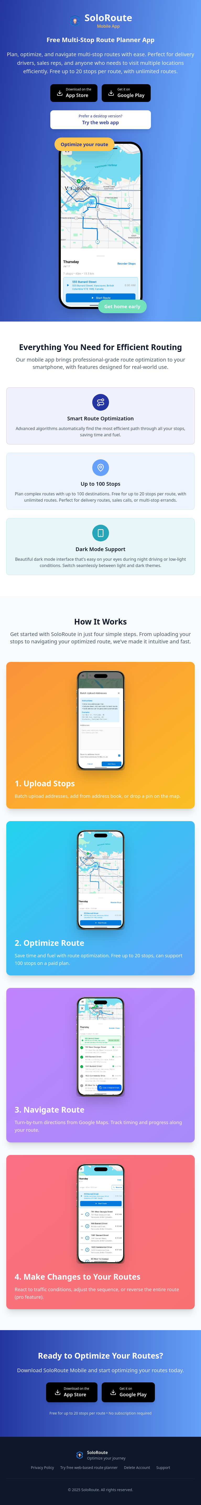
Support (163, 1467)
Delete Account (137, 1467)
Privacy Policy (42, 1467)
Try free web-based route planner (89, 1467)
